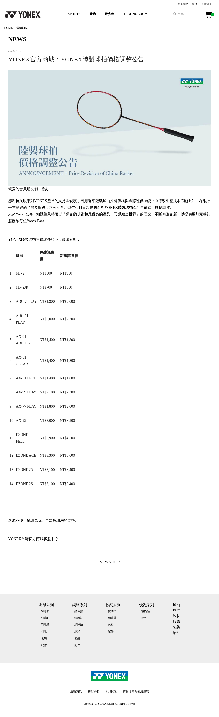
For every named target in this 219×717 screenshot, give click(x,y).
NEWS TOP (109, 562)
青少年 (109, 14)
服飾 (92, 14)
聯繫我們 (93, 691)
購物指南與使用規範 (136, 691)
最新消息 (206, 4)
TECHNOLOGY (135, 14)
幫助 (194, 4)
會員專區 (182, 4)
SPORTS (74, 14)
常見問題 (111, 691)
